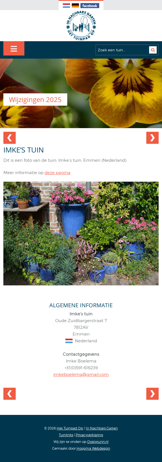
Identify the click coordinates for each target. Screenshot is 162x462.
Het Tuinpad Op (70, 428)
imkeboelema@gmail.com (81, 374)
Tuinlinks (66, 435)
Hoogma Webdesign (93, 448)
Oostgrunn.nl (97, 442)
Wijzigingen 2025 (35, 99)
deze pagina (57, 172)
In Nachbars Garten (102, 428)
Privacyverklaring (89, 435)
